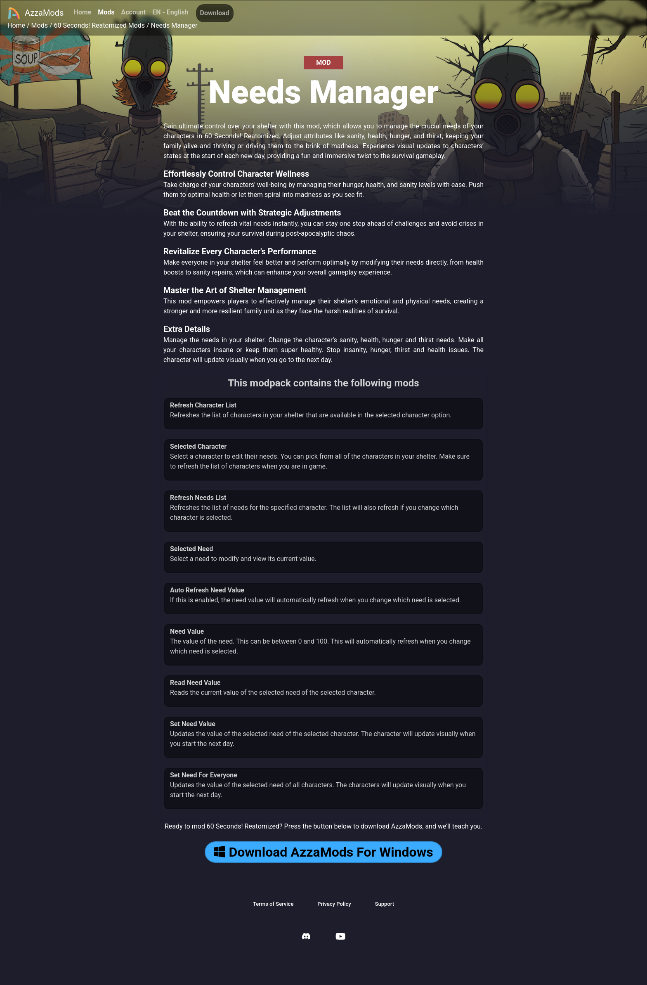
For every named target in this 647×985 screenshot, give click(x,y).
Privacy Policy (334, 904)
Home (82, 12)
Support (384, 904)
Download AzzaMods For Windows (323, 852)
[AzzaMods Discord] (306, 937)
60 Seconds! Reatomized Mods (99, 25)
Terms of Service (273, 904)
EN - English (170, 12)
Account (133, 12)
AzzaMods (35, 13)
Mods (106, 12)
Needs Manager (174, 25)
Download (214, 13)
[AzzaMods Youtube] (340, 937)
